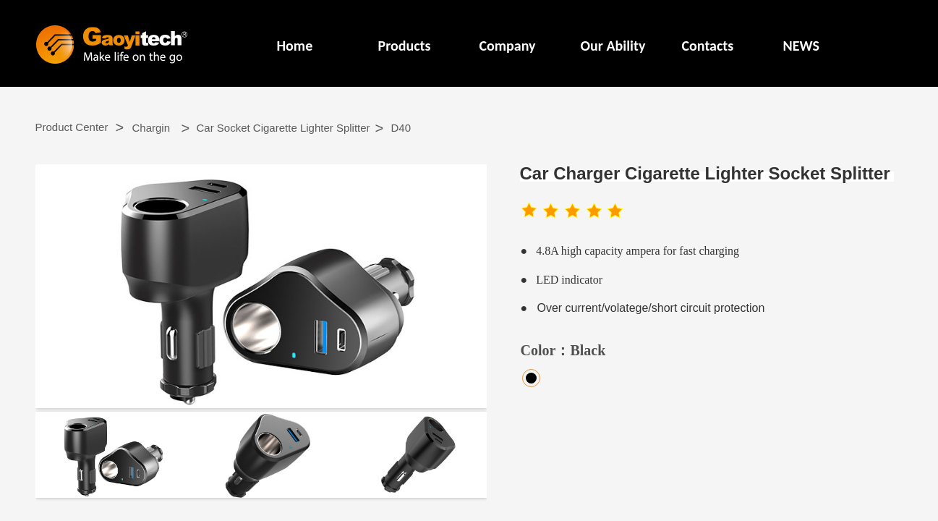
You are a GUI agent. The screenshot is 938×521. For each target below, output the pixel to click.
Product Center (71, 127)
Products (404, 45)
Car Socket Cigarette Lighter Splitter (283, 128)
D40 (401, 128)
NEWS (801, 45)
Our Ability (613, 45)
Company (507, 45)
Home (295, 45)
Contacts (708, 45)
